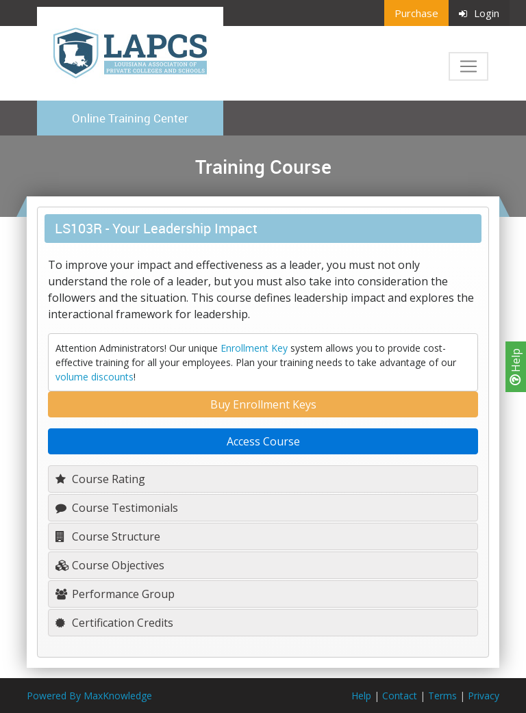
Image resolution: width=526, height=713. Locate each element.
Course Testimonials (116, 507)
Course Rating (100, 479)
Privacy (483, 695)
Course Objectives (109, 565)
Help (515, 366)
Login (479, 13)
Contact (399, 695)
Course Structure (107, 536)
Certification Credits (114, 622)
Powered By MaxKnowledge (89, 695)
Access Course (263, 441)
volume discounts (94, 376)
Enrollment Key (254, 347)
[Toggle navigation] (468, 66)
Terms (442, 695)
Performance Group (115, 593)
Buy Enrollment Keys (263, 404)
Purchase (416, 13)
